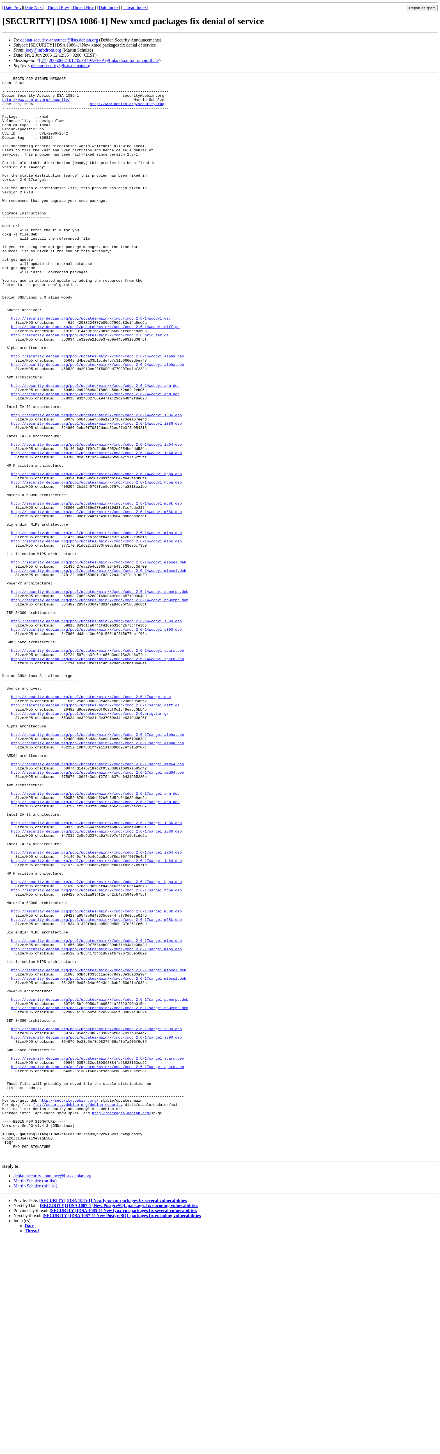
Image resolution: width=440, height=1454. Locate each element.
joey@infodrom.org (43, 50)
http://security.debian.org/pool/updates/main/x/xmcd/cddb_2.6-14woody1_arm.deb (95, 447)
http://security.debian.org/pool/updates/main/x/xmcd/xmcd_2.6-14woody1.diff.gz (95, 377)
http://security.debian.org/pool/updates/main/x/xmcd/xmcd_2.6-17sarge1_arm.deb (95, 947)
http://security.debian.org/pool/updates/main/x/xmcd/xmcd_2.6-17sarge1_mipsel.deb (98, 1159)
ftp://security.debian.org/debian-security (78, 1310)
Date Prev (13, 7)
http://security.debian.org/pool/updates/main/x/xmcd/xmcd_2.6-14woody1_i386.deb (96, 493)
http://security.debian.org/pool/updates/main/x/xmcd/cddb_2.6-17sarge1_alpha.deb (97, 866)
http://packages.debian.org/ (121, 1320)
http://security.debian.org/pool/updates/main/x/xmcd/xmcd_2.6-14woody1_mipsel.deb (98, 669)
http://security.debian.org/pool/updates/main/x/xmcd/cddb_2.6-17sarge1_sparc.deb (97, 1254)
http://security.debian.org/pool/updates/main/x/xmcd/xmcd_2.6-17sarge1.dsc (91, 821)
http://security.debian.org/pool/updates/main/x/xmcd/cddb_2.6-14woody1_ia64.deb (96, 518)
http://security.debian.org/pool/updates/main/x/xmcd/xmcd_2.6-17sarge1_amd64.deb (97, 911)
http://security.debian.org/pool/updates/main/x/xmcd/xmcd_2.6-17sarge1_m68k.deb (96, 1088)
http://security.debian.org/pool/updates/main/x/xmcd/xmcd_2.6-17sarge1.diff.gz (95, 831)
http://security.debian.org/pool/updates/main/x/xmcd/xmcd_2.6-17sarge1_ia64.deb (96, 1017)
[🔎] (43, 60)
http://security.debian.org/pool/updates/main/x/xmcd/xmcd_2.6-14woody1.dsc (91, 366)
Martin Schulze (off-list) (35, 1402)
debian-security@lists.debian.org (60, 65)
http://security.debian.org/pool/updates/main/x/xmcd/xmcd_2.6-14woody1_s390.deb (96, 740)
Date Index (109, 7)
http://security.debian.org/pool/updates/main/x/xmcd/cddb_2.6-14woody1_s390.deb (96, 730)
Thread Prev (58, 7)
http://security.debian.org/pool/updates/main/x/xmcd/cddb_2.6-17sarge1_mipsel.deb (98, 1149)
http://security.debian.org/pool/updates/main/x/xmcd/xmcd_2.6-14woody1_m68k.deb (96, 599)
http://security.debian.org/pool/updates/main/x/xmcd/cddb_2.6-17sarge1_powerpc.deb (99, 1184)
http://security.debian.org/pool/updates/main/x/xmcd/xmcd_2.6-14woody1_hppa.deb (96, 563)
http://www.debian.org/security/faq (127, 109)
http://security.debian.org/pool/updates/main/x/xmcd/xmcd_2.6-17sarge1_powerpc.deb (99, 1194)
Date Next (34, 7)
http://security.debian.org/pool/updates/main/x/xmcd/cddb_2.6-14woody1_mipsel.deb (98, 659)
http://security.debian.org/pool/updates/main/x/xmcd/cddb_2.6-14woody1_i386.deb (96, 483)
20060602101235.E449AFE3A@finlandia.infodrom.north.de (104, 60)
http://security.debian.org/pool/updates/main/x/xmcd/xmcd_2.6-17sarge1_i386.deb (96, 982)
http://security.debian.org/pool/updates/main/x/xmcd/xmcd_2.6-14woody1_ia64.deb (96, 528)
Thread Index (135, 7)
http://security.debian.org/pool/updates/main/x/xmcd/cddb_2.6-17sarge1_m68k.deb (96, 1078)
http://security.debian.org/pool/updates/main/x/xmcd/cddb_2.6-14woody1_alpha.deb (97, 412)
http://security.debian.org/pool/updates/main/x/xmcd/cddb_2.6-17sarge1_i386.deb (96, 972)
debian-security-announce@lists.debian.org (59, 40)
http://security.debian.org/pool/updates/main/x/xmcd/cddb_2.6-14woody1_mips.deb (96, 624)
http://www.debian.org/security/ (36, 104)
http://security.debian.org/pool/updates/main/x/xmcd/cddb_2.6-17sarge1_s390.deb (96, 1219)
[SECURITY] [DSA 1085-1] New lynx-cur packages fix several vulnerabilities (113, 1416)
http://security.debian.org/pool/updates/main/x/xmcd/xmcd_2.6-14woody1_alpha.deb (97, 422)
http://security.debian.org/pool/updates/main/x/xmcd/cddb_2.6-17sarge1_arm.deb (95, 937)
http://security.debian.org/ (69, 1305)
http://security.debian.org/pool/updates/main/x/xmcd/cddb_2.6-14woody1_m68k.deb (96, 588)
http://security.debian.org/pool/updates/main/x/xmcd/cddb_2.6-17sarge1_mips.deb (96, 1113)
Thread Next (83, 7)
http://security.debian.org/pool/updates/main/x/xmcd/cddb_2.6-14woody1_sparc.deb (97, 765)
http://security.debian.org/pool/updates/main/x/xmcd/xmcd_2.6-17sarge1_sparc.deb (97, 1265)
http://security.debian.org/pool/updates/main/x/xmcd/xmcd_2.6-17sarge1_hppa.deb (96, 1053)
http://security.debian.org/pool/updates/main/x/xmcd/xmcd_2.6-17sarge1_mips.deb (96, 1123)
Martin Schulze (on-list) (35, 1397)
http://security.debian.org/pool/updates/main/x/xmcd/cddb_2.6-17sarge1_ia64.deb (96, 1007)
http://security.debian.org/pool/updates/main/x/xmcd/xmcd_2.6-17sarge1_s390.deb (96, 1229)
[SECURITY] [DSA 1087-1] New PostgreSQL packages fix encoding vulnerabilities (119, 1421)
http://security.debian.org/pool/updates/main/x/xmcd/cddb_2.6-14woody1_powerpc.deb (99, 694)
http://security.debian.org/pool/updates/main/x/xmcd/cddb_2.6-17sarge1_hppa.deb (96, 1043)
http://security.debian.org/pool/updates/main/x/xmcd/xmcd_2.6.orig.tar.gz (90, 387)
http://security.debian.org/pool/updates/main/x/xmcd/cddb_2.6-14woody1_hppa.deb (96, 553)
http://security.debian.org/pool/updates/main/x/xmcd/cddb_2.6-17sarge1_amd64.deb (97, 901)
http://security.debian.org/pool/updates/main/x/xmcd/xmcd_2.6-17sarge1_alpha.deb (97, 876)
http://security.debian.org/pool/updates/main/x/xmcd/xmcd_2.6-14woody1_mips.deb (96, 634)
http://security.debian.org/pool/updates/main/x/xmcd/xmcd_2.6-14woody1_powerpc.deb (99, 705)
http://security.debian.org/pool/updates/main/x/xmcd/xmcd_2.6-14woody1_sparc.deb (97, 775)
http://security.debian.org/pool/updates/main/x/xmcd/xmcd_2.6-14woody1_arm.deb (95, 457)
